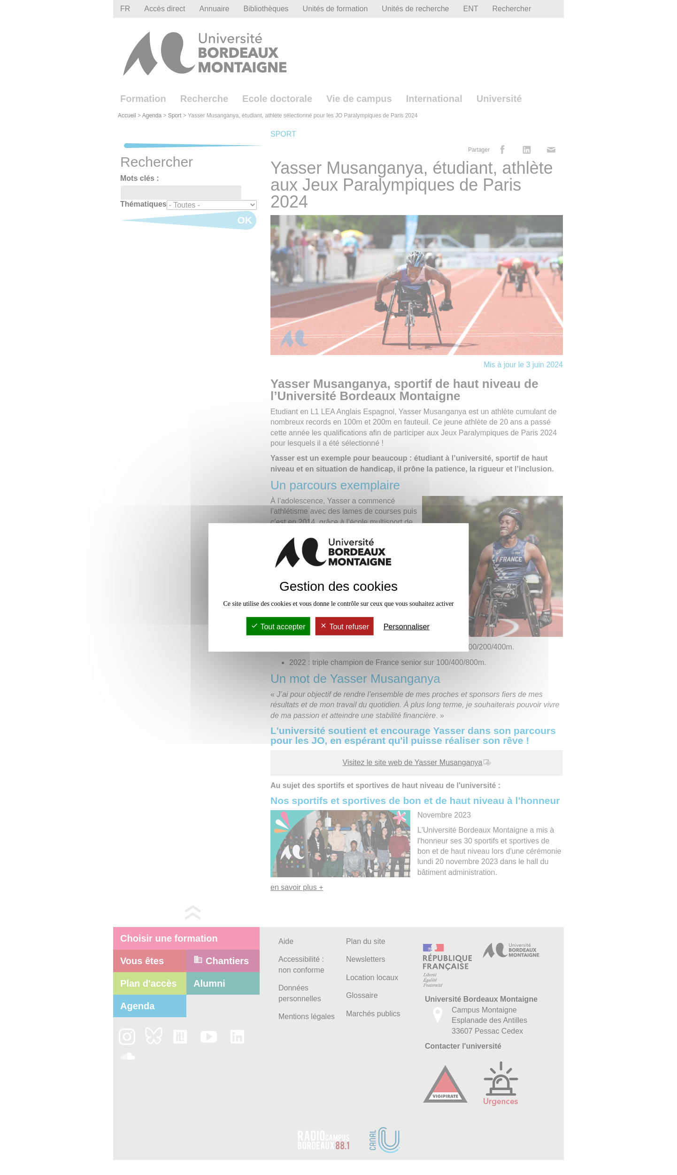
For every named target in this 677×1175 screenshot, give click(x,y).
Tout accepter (278, 627)
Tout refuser (344, 627)
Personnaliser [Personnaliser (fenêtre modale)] (407, 627)
